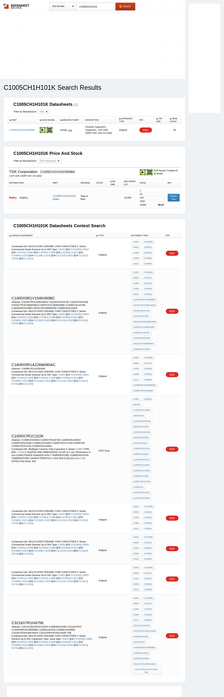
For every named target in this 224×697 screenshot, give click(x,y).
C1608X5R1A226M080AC (144, 369)
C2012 (75, 250)
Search (125, 6)
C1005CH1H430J (141, 430)
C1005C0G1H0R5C (142, 391)
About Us (179, 685)
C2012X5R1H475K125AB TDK (146, 623)
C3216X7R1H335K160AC (144, 298)
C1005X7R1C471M (141, 454)
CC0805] (16, 254)
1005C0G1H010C (141, 406)
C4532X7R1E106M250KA (144, 313)
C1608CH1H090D (141, 612)
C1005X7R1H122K (141, 464)
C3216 (25, 254)
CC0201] (21, 250)
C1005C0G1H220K (141, 445)
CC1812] (83, 254)
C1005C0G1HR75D (142, 401)
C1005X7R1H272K (141, 435)
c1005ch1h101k (141, 607)
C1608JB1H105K (140, 593)
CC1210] (61, 254)
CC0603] (65, 250)
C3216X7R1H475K (141, 303)
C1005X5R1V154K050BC (144, 293)
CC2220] (28, 257)
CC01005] (76, 247)
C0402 (62, 247)
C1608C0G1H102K (141, 337)
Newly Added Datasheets (53, 685)
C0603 (85, 247)
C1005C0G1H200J (141, 440)
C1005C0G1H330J (141, 469)
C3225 (47, 254)
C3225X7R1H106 (141, 308)
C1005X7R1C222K (141, 425)
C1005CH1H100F (141, 450)
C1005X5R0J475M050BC (144, 602)
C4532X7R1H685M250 (143, 332)
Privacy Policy (76, 685)
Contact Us (165, 685)
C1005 (30, 250)
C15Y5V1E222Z (140, 421)
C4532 (70, 254)
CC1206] (38, 254)
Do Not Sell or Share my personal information (110, 685)
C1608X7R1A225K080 (143, 374)
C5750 (15, 257)
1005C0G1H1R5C (141, 416)
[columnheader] (22, 120)
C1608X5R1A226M (141, 327)
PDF (145, 130)
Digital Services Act (147, 685)
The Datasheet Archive (16, 6)
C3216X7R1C (139, 598)
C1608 (52, 250)
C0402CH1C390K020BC (144, 317)
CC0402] (43, 250)
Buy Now (174, 197)
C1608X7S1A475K (141, 322)
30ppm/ (78, 435)
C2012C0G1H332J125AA (144, 588)
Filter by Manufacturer (25, 111)
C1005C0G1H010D (141, 411)
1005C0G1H (138, 396)
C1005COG (138, 459)
